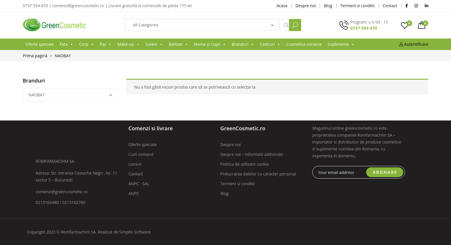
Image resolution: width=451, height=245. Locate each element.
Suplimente (341, 44)
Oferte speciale (40, 44)
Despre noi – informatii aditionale (251, 154)
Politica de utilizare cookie (244, 164)
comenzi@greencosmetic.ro (62, 191)
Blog (224, 193)
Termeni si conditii (237, 183)
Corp (86, 44)
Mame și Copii (210, 44)
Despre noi (230, 144)
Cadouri (270, 44)
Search (295, 25)
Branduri (243, 44)
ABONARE (385, 172)
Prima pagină (35, 55)
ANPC (134, 193)
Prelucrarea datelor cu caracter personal (258, 174)
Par (106, 44)
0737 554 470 (363, 28)
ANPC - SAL (139, 183)
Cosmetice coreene (304, 44)
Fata (66, 44)
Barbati (178, 44)
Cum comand (141, 154)
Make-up (128, 44)
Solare (154, 44)
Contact (136, 174)
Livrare (135, 164)
